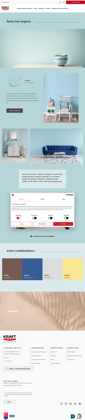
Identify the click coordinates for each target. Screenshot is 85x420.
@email (7, 357)
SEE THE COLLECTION (14, 110)
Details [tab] (42, 199)
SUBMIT (9, 402)
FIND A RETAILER (5, 2)
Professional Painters (39, 359)
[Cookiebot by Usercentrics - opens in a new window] (67, 195)
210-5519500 (8, 361)
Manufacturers (36, 355)
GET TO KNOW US (75, 2)
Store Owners (36, 363)
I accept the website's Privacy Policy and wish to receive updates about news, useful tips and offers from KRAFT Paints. (18, 394)
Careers (53, 355)
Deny (21, 224)
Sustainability (55, 363)
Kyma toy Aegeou (27, 18)
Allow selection (42, 224)
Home (8, 18)
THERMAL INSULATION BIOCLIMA (60, 8)
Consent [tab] (21, 199)
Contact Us (71, 359)
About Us (54, 352)
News (53, 359)
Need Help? (71, 352)
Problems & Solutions (75, 355)
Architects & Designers (39, 352)
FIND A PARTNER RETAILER (18, 369)
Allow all (63, 224)
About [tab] (63, 199)
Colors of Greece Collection (16, 18)
